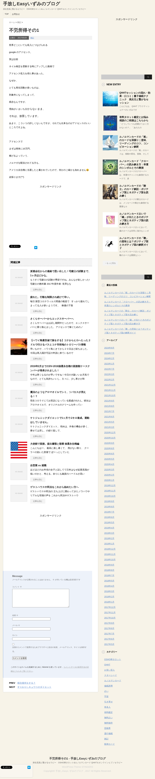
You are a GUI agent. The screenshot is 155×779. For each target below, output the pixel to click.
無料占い (108, 717)
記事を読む (37, 290)
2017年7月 (109, 633)
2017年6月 (109, 639)
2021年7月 (109, 411)
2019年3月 (109, 533)
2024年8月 (109, 348)
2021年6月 (109, 416)
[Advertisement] (50, 215)
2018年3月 (109, 591)
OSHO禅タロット (112, 659)
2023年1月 (109, 364)
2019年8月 (109, 506)
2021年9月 (109, 401)
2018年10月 (110, 559)
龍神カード (109, 744)
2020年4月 (109, 464)
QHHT (107, 664)
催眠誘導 (108, 686)
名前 (15, 615)
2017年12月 (110, 607)
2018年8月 (109, 570)
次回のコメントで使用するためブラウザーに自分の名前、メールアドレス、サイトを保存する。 (49, 649)
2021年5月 (109, 422)
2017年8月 (109, 628)
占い (106, 691)
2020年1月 (109, 480)
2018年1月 (109, 602)
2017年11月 (110, 612)
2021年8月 (109, 406)
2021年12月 (110, 385)
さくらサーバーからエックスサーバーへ (52, 318)
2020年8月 (109, 448)
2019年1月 (109, 543)
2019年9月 (109, 501)
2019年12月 (110, 485)
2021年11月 (110, 390)
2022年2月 (109, 379)
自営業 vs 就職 (38, 465)
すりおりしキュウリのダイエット (34, 687)
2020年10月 (110, 438)
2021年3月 (109, 427)
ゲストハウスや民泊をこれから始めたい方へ (54, 487)
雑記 (32, 38)
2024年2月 (109, 358)
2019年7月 (109, 512)
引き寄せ (108, 702)
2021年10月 (110, 395)
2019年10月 (110, 496)
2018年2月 (109, 596)
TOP (7, 14)
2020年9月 (109, 443)
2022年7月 (109, 369)
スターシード (110, 675)
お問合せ (16, 14)
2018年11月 (110, 554)
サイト (15, 635)
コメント (17, 587)
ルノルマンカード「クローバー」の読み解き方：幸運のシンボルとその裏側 (133, 164)
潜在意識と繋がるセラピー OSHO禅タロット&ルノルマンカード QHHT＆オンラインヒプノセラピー (77, 762)
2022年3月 (109, 374)
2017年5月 (109, 644)
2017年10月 (110, 618)
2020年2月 (109, 475)
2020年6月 (109, 453)
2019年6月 (109, 517)
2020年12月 (110, 432)
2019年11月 (110, 491)
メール (16, 625)
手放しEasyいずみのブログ (31, 3)
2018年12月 (110, 549)
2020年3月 (109, 469)
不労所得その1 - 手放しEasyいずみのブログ (77, 758)
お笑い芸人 (109, 670)
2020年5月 (109, 459)
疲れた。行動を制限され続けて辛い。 (50, 297)
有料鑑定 (108, 712)
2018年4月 (109, 586)
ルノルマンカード (112, 680)
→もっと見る (110, 263)
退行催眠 (108, 733)
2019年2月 (109, 538)
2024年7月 (109, 353)
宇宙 (106, 696)
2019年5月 (109, 522)
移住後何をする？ (26, 683)
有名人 (107, 707)
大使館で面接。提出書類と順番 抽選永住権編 (54, 444)
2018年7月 (109, 575)
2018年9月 (109, 565)
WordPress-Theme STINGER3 (77, 767)
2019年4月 (109, 528)
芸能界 (107, 728)
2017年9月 (109, 623)
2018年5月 (109, 581)
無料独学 (108, 723)
